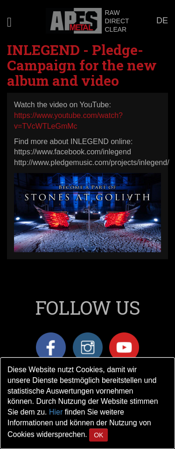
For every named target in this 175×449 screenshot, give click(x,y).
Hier (56, 412)
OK (98, 435)
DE (162, 20)
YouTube (124, 347)
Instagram (88, 347)
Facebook (51, 347)
